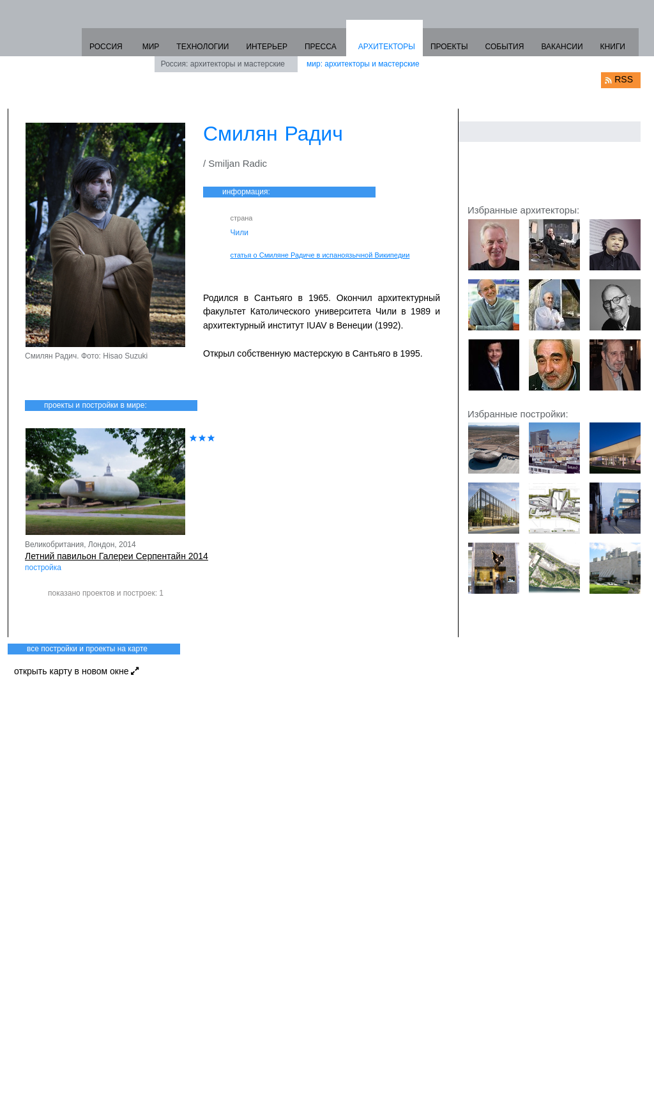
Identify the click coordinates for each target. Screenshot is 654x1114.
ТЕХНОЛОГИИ (202, 46)
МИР (151, 46)
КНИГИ (612, 46)
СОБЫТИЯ (504, 46)
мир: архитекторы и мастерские (363, 63)
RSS (623, 79)
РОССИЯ (106, 46)
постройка (43, 567)
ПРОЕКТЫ (449, 46)
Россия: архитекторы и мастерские (223, 63)
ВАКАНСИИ (561, 46)
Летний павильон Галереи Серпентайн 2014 (116, 556)
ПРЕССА (321, 46)
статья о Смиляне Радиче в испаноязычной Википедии (320, 255)
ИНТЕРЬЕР (266, 46)
